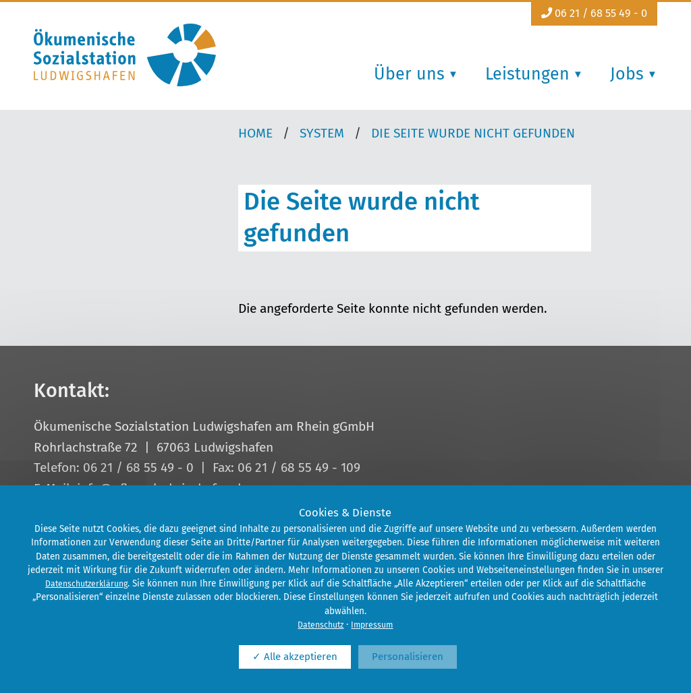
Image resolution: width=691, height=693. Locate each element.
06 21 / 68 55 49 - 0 (594, 13)
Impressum (372, 625)
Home (255, 133)
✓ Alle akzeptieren (294, 657)
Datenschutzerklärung (86, 584)
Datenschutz (320, 625)
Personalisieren (407, 657)
